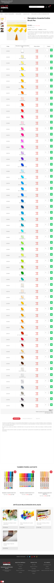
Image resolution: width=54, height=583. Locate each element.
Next (28, 499)
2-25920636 (7, 571)
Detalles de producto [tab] (27, 418)
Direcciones (47, 568)
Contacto (20, 572)
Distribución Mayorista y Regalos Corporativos (34, 571)
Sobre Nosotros (20, 564)
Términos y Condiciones (20, 570)
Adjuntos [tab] (38, 418)
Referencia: (40, 29)
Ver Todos (34, 564)
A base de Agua (34, 29)
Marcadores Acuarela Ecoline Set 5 (9, 492)
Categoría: (29, 29)
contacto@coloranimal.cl (6, 570)
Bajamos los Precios (33, 566)
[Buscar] (36, 7)
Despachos (20, 568)
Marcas (33, 573)
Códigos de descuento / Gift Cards (47, 570)
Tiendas (20, 566)
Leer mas (5, 527)
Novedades (34, 568)
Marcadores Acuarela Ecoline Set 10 (27, 492)
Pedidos (47, 566)
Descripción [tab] (16, 418)
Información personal (47, 564)
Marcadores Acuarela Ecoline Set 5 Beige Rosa (45, 493)
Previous (26, 499)
